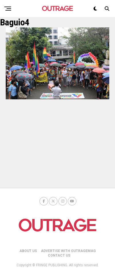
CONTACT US (59, 255)
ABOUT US (28, 251)
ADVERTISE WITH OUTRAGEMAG (68, 251)
